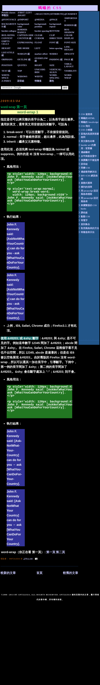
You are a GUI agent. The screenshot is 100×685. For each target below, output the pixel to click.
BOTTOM (54, 31)
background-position (41, 25)
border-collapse (9, 31)
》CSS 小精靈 (85, 130)
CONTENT (7, 38)
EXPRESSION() (25, 42)
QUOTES (22, 65)
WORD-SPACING (54, 76)
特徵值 (38, 81)
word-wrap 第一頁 (14, 107)
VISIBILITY (70, 71)
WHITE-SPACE (6, 76)
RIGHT (38, 65)
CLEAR (38, 35)
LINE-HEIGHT (68, 48)
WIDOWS (22, 76)
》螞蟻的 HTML (87, 118)
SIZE (52, 65)
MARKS (53, 54)
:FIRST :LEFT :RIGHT (24, 14)
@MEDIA (39, 19)
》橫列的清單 (85, 187)
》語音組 (83, 164)
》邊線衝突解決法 (88, 172)
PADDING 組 (55, 59)
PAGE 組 (68, 59)
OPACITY (69, 54)
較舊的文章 (70, 573)
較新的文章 (8, 573)
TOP (19, 71)
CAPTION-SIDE (25, 35)
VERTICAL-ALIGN (55, 70)
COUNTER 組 (24, 38)
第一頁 (50, 552)
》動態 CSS (84, 216)
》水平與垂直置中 (88, 156)
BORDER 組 (70, 25)
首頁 (39, 573)
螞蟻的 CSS (50, 8)
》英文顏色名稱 (86, 141)
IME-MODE (23, 48)
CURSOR (39, 38)
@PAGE (53, 19)
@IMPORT (23, 19)
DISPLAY (69, 38)
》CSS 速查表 (85, 114)
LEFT (37, 48)
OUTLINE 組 (24, 59)
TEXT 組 (6, 71)
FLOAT (38, 42)
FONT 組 (53, 42)
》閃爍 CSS (84, 168)
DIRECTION (55, 38)
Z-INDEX (6, 81)
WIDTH (38, 76)
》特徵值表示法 (86, 232)
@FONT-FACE (9, 19)
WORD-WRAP (68, 76)
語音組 (20, 81)
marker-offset (41, 54)
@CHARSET (70, 14)
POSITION (7, 65)
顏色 (51, 81)
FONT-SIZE (70, 42)
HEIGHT (6, 48)
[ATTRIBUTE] (56, 14)
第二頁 (60, 552)
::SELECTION (42, 14)
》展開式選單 (85, 183)
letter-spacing (55, 48)
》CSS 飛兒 (84, 126)
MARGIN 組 (23, 54)
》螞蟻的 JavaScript (88, 122)
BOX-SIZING (8, 35)
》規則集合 (84, 224)
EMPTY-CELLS (6, 42)
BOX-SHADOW (69, 31)
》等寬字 (83, 220)
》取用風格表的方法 (89, 228)
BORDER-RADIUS (22, 31)
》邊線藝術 (84, 152)
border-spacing (42, 31)
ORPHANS (7, 59)
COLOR (68, 35)
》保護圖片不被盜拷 (89, 160)
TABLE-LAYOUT (69, 65)
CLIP (52, 35)
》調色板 (83, 212)
